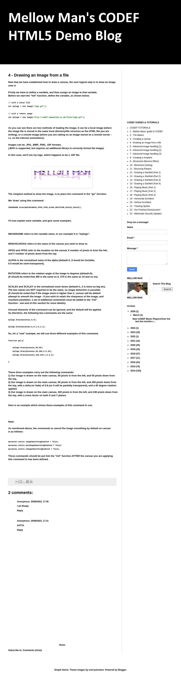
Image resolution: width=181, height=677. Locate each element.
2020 (133, 345)
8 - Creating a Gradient (141, 157)
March (136, 315)
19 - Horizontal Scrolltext (142, 198)
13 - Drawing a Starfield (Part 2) (145, 176)
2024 (133, 328)
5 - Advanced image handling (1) (145, 146)
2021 (133, 341)
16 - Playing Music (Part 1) (143, 187)
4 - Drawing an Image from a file (145, 142)
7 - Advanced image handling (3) (145, 153)
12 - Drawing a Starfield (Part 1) (145, 172)
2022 (133, 336)
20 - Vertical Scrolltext (140, 202)
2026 (133, 311)
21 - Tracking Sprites (140, 206)
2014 (133, 370)
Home (62, 645)
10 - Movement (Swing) (141, 165)
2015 (133, 366)
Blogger (122, 670)
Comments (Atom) (32, 650)
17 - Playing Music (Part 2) (143, 191)
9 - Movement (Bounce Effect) (144, 161)
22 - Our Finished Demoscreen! (145, 210)
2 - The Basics (137, 135)
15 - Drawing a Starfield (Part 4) (145, 183)
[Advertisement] (62, 613)
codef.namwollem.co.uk (33, 56)
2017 (133, 358)
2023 (133, 332)
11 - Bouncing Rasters (141, 169)
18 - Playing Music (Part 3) (143, 195)
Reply (20, 510)
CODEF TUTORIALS (140, 128)
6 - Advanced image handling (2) (145, 150)
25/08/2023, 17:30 (39, 501)
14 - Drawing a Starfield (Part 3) (145, 180)
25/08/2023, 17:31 (39, 521)
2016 (133, 362)
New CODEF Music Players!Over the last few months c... (151, 320)
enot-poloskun (96, 670)
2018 (133, 353)
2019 (133, 349)
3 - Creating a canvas (140, 139)
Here (11, 405)
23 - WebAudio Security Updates (146, 213)
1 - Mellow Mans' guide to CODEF (146, 131)
